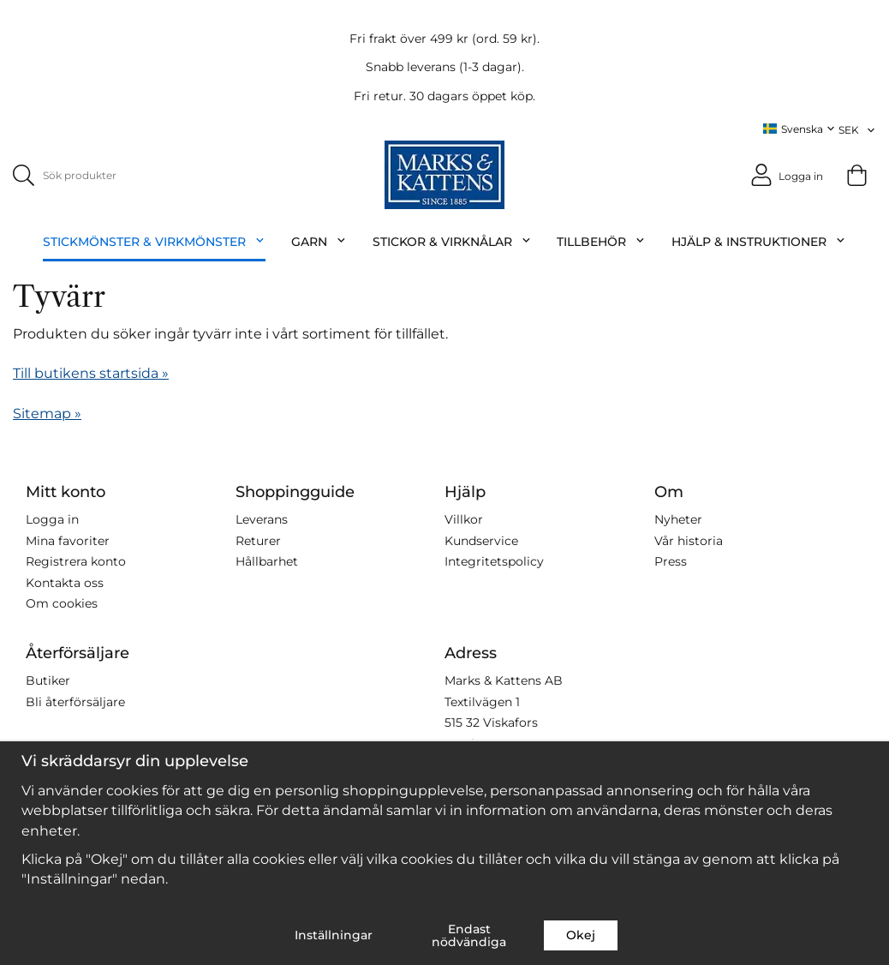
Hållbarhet (267, 561)
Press (670, 561)
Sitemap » (47, 413)
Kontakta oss (65, 582)
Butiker (48, 680)
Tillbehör (601, 241)
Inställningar (334, 935)
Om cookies (62, 603)
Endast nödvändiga (469, 935)
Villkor (463, 519)
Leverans (262, 519)
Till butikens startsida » (91, 373)
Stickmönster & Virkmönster (154, 241)
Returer (258, 540)
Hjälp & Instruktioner (758, 241)
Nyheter (678, 519)
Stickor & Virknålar (452, 241)
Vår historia (688, 540)
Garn (319, 241)
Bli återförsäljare (75, 701)
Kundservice (481, 540)
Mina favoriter (68, 540)
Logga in (52, 519)
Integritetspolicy (494, 561)
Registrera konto (76, 561)
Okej (580, 935)
